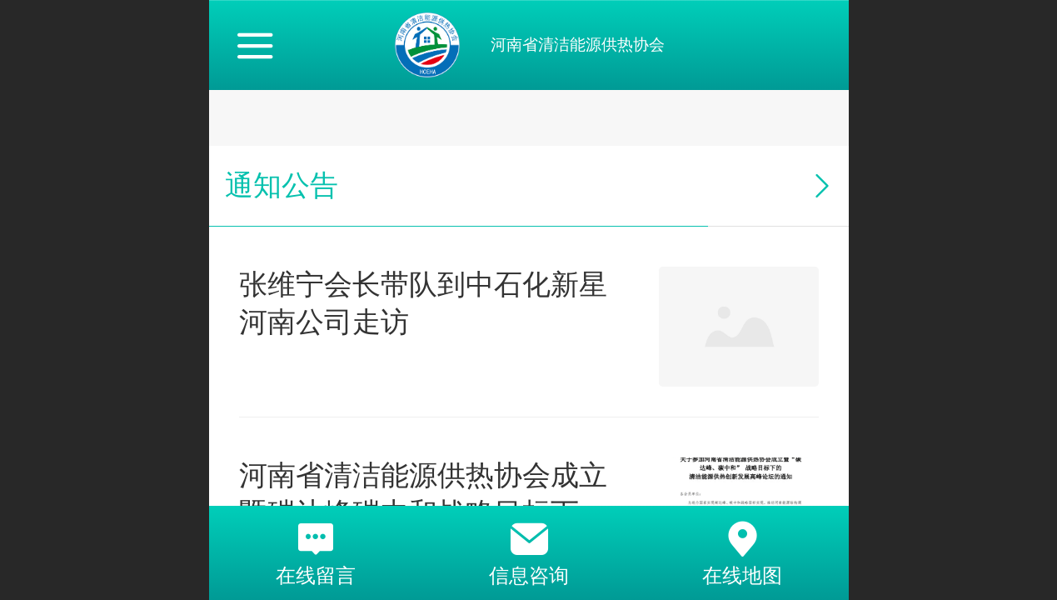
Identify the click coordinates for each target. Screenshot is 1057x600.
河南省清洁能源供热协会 (578, 44)
